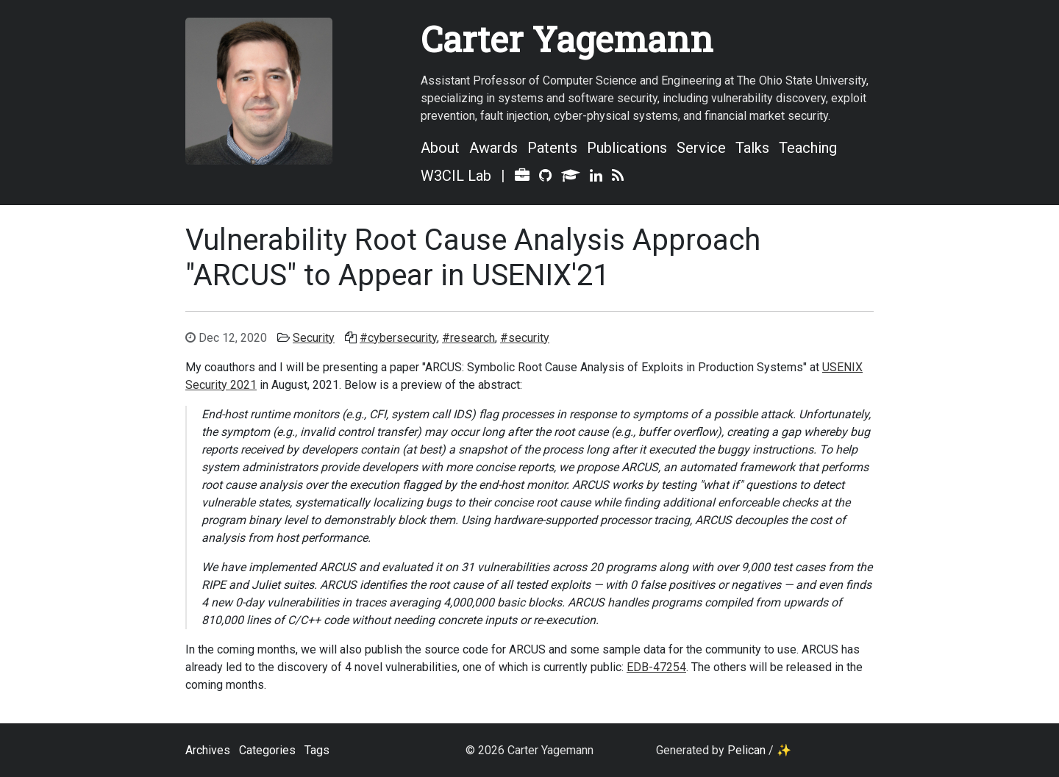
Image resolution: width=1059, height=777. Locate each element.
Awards (493, 148)
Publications (627, 148)
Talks (752, 148)
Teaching (808, 148)
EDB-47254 (656, 667)
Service (701, 148)
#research (468, 338)
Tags (316, 750)
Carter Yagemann (567, 38)
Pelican (746, 750)
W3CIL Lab (456, 176)
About (440, 148)
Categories (267, 750)
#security (524, 338)
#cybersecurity (398, 338)
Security (314, 338)
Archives (207, 750)
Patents (552, 148)
